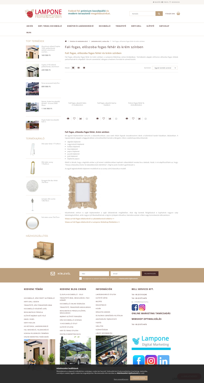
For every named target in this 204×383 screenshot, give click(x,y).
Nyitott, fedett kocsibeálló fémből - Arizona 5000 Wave (51, 103)
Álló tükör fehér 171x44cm (51, 144)
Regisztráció (101, 305)
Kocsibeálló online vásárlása (72, 304)
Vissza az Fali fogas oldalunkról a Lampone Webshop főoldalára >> (92, 222)
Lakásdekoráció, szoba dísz (100, 41)
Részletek (68, 118)
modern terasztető (79, 13)
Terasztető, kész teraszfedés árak (38, 305)
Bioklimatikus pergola (33, 312)
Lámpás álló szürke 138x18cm (48, 200)
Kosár (98, 308)
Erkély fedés (29, 319)
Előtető (150, 26)
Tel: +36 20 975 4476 (139, 298)
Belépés (150, 2)
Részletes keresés (103, 312)
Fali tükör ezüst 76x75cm (50, 217)
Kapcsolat (164, 26)
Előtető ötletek (67, 327)
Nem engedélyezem (121, 379)
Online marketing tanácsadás (36, 337)
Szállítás (99, 326)
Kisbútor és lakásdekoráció (80, 26)
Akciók (30, 26)
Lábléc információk (104, 333)
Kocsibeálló (105, 26)
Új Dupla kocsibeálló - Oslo (71, 294)
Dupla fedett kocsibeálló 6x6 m (50, 121)
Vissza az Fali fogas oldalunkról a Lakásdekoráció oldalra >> (89, 218)
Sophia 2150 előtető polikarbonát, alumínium (50, 66)
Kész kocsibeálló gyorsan (71, 320)
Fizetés (98, 323)
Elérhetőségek (102, 330)
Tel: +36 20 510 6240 (139, 294)
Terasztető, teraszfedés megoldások (75, 307)
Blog (29, 32)
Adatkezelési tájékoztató (106, 319)
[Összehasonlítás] (81, 118)
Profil (161, 2)
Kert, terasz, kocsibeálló (50, 26)
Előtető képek (102, 298)
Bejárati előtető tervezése (71, 316)
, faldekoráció (42, 330)
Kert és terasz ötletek (69, 331)
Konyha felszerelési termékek (36, 333)
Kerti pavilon (29, 323)
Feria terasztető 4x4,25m (51, 83)
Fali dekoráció (30, 330)
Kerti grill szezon (31, 302)
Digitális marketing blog (70, 334)
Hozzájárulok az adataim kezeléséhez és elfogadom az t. (110, 278)
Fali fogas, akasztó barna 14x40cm (106, 104)
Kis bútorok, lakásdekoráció (36, 326)
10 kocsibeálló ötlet (68, 323)
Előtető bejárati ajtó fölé (35, 316)
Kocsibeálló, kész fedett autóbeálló (39, 298)
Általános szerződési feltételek (109, 316)
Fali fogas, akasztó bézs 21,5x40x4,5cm (77, 104)
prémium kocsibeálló (93, 10)
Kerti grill (136, 26)
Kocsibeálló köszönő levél (35, 309)
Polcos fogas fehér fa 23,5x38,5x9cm (136, 104)
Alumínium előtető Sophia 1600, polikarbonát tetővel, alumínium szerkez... (51, 49)
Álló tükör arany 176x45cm (47, 163)
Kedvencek (174, 2)
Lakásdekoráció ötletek (106, 294)
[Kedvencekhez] (74, 118)
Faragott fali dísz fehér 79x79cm (50, 181)
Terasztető (121, 26)
